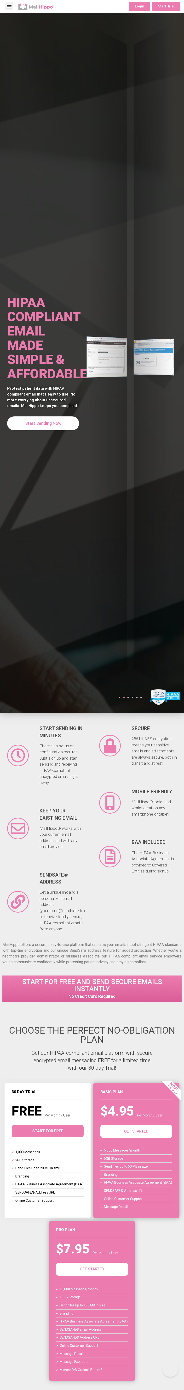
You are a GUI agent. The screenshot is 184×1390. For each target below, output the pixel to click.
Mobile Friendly (152, 791)
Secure (141, 728)
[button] (9, 6)
